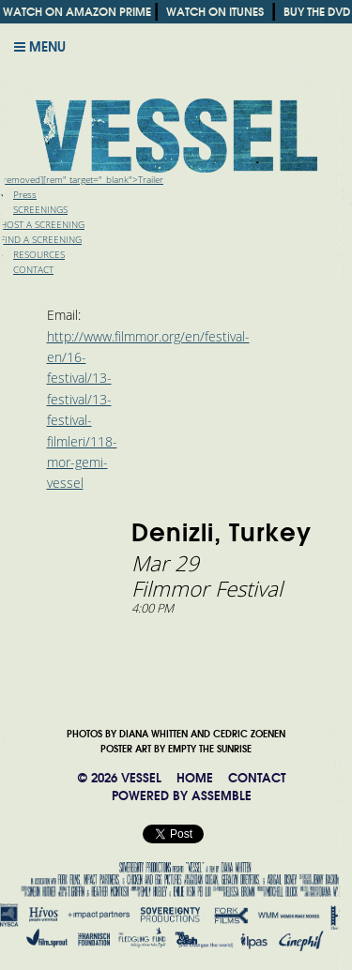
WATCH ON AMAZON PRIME (77, 12)
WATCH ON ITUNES (215, 12)
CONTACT (256, 778)
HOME (194, 778)
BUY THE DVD (316, 12)
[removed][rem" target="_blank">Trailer (81, 180)
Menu (40, 46)
